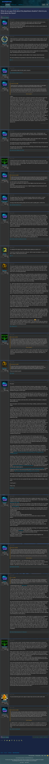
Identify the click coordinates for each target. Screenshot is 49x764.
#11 (47, 267)
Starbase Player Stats (15, 510)
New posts (3, 6)
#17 (47, 584)
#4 (47, 82)
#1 (47, 19)
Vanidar (5, 590)
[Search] (47, 5)
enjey (5, 394)
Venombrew (5, 166)
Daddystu (5, 76)
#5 (47, 132)
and (15, 332)
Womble (5, 138)
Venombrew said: (14, 176)
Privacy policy (37, 755)
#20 (47, 716)
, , (18, 151)
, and (17, 74)
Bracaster (5, 274)
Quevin (5, 257)
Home (3, 4)
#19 (47, 703)
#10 (47, 251)
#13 (47, 368)
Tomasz (5, 180)
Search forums (8, 6)
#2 (47, 36)
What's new (13, 4)
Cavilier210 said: (14, 84)
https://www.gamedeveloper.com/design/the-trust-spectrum (31, 477)
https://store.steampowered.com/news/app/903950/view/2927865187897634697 (28, 474)
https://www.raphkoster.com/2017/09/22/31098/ (35, 472)
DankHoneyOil (5, 204)
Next (7, 17)
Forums (7, 4)
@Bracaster (25, 594)
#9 (47, 215)
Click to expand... (29, 95)
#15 (47, 504)
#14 (47, 388)
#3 (47, 69)
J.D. (2, 15)
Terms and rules (31, 755)
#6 (47, 159)
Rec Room (21, 538)
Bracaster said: (14, 343)
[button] (17, 5)
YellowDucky (5, 710)
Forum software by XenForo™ (24, 757)
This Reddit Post (25, 514)
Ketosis (5, 222)
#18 (47, 649)
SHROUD (5, 510)
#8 (47, 197)
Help (42, 755)
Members (21, 4)
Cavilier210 (5, 43)
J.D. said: (13, 586)
